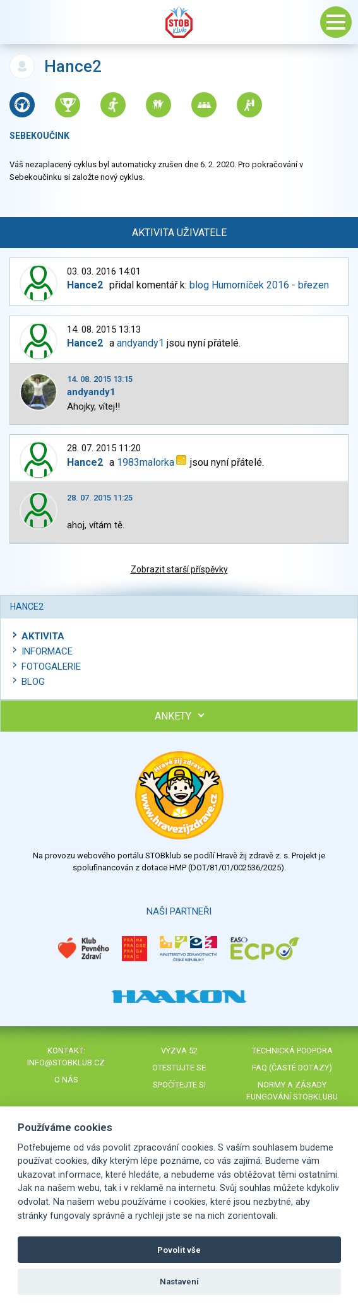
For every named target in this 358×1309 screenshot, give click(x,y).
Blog (33, 681)
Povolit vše (179, 1250)
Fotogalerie (51, 666)
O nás (66, 1079)
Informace (47, 651)
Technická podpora (292, 1050)
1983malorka (145, 462)
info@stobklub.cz (66, 1062)
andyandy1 (140, 343)
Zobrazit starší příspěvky (179, 569)
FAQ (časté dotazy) (292, 1067)
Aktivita (42, 636)
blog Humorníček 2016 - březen (259, 285)
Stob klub (179, 22)
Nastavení (179, 1281)
